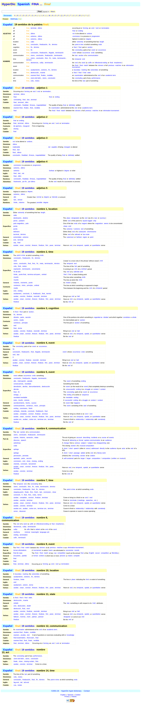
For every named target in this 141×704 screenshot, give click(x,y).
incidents (94, 437)
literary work (101, 453)
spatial (86, 245)
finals (30, 640)
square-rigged (87, 221)
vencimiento (36, 269)
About (53, 11)
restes (20, 685)
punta (15, 226)
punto (31, 283)
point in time (79, 44)
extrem (25, 585)
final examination (19, 638)
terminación (59, 53)
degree (88, 39)
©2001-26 (55, 691)
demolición (17, 386)
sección (28, 317)
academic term (111, 75)
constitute (126, 317)
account (79, 437)
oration (92, 455)
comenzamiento (19, 405)
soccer (97, 553)
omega (16, 395)
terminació (22, 537)
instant (68, 283)
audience (108, 440)
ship (94, 221)
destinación (17, 218)
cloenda (23, 411)
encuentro (16, 556)
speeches (89, 500)
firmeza (32, 105)
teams (70, 556)
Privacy (67, 696)
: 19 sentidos (24, 88)
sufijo (41, 62)
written (114, 458)
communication (93, 55)
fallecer (16, 617)
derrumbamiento (34, 386)
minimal (27, 532)
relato (36, 437)
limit (87, 579)
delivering (73, 440)
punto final (22, 274)
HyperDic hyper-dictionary (71, 691)
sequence (85, 395)
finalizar (41, 245)
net (23, 173)
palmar (34, 617)
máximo (21, 202)
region (85, 237)
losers (50, 550)
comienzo (17, 285)
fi (31, 293)
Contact (87, 691)
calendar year (78, 272)
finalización (43, 44)
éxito (15, 400)
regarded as (98, 317)
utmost (20, 200)
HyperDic (9, 4)
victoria (26, 400)
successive (69, 550)
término (54, 44)
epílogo (16, 449)
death (29, 606)
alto (15, 197)
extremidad (17, 237)
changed (67, 147)
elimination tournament (111, 110)
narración (29, 437)
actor (123, 448)
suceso (33, 403)
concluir (27, 245)
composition (96, 458)
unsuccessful (70, 389)
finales (43, 75)
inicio (23, 285)
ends (100, 44)
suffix (90, 62)
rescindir (37, 296)
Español (7, 24)
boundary (77, 70)
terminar (58, 245)
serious (77, 443)
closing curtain (29, 661)
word (83, 62)
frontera (16, 579)
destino (25, 218)
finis (46, 58)
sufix (15, 537)
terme (20, 328)
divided (105, 317)
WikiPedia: (16, 19)
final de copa (17, 553)
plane (73, 579)
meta (54, 58)
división (16, 317)
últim (26, 102)
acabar (15, 245)
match (86, 65)
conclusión (34, 44)
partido (24, 556)
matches (118, 65)
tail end (26, 682)
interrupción (22, 381)
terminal (33, 28)
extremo (33, 36)
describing (86, 437)
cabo (32, 42)
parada (29, 381)
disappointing (101, 443)
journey (102, 218)
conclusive (76, 36)
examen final (35, 75)
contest (96, 389)
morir (28, 617)
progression (96, 36)
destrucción (35, 72)
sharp (65, 226)
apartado (17, 458)
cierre (33, 55)
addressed (95, 448)
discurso (16, 440)
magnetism (99, 223)
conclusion (23, 408)
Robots (74, 696)
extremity (80, 42)
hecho (28, 403)
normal (39, 197)
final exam (30, 638)
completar (23, 414)
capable (54, 147)
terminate (73, 500)
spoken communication (92, 440)
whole (134, 317)
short (65, 448)
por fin (24, 181)
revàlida (36, 640)
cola (32, 81)
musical (122, 458)
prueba (23, 635)
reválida (50, 75)
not (73, 33)
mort (28, 608)
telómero (16, 231)
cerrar (16, 511)
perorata (25, 455)
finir (47, 245)
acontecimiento (19, 403)
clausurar (22, 511)
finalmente (17, 181)
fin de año (17, 272)
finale (27, 492)
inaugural (26, 126)
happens (77, 403)
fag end (16, 682)
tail (21, 682)
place (68, 218)
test (28, 635)
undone (89, 33)
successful (68, 400)
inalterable (16, 147)
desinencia (34, 62)
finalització (37, 293)
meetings (81, 500)
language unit (44, 532)
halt (78, 296)
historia (22, 437)
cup (55, 553)
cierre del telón (36, 78)
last (76, 55)
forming (85, 28)
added (83, 453)
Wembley (115, 553)
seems (106, 223)
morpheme (117, 62)
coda (15, 446)
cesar (22, 245)
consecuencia (18, 384)
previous (111, 65)
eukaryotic (82, 231)
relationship (80, 419)
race (95, 218)
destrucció (17, 608)
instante (16, 283)
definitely (72, 105)
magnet (84, 223)
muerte (42, 72)
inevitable (69, 397)
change (66, 443)
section (89, 47)
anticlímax (17, 443)
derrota (16, 389)
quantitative (96, 245)
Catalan (77, 695)
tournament (37, 550)
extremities (94, 70)
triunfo (20, 400)
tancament (32, 464)
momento (24, 283)
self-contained (69, 458)
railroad (77, 234)
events (111, 437)
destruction (21, 606)
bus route (86, 234)
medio (16, 288)
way (68, 603)
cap (14, 242)
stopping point (18, 492)
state (89, 72)
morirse (22, 617)
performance (95, 78)
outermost (70, 237)
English (91, 553)
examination (79, 75)
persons (62, 556)
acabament (17, 293)
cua (15, 685)
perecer (40, 617)
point (91, 237)
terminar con (42, 419)
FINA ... (37, 4)
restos (37, 81)
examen (16, 635)
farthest (79, 237)
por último (31, 181)
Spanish (24, 4)
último (40, 28)
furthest (51, 170)
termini (48, 293)
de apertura (17, 126)
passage (77, 453)
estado (16, 603)
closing (15, 129)
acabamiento (35, 70)
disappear (67, 617)
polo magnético (18, 223)
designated (75, 218)
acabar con (17, 419)
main (94, 603)
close (28, 461)
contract (84, 269)
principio (30, 285)
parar (51, 245)
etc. (95, 500)
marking (84, 70)
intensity (55, 197)
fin (50, 44)
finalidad (25, 105)
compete (77, 556)
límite (15, 202)
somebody (101, 419)
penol (15, 221)
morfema (17, 532)
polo (27, 223)
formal (81, 440)
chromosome (91, 231)
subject (83, 443)
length (102, 42)
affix (28, 529)
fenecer (34, 245)
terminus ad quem (34, 274)
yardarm (22, 221)
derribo (25, 386)
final (73, 31)
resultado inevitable (20, 397)
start (84, 405)
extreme (69, 229)
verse (88, 448)
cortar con (32, 419)
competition (61, 553)
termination (105, 28)
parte (22, 317)
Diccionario (7, 15)
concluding (79, 50)
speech (23, 440)
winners (100, 65)
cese (15, 261)
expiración (17, 269)
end (92, 28)
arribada (16, 411)
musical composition (87, 446)
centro (16, 320)
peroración (17, 455)
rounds (76, 550)
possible (39, 202)
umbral (44, 274)
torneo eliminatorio (19, 550)
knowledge (70, 635)
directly (102, 448)
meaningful (35, 532)
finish (30, 408)
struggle (87, 389)
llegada (51, 53)
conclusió (26, 293)
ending (80, 31)
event (93, 50)
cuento (16, 437)
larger (83, 458)
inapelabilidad (41, 105)
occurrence (102, 50)
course (104, 437)
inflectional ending (101, 62)
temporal (78, 59)
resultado (28, 384)
